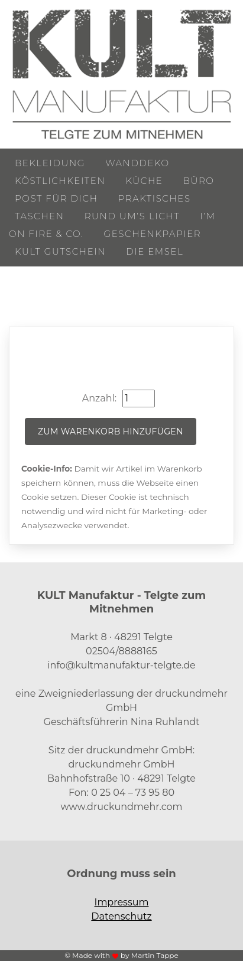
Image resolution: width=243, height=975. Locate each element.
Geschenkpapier (153, 233)
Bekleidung (50, 163)
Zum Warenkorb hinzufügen (110, 431)
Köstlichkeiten (60, 180)
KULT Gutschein (60, 251)
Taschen (39, 216)
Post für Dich (56, 198)
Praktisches (154, 198)
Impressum (122, 902)
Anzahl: (99, 398)
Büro (199, 180)
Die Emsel (154, 251)
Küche (144, 180)
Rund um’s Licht (132, 216)
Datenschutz (121, 916)
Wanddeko (137, 163)
